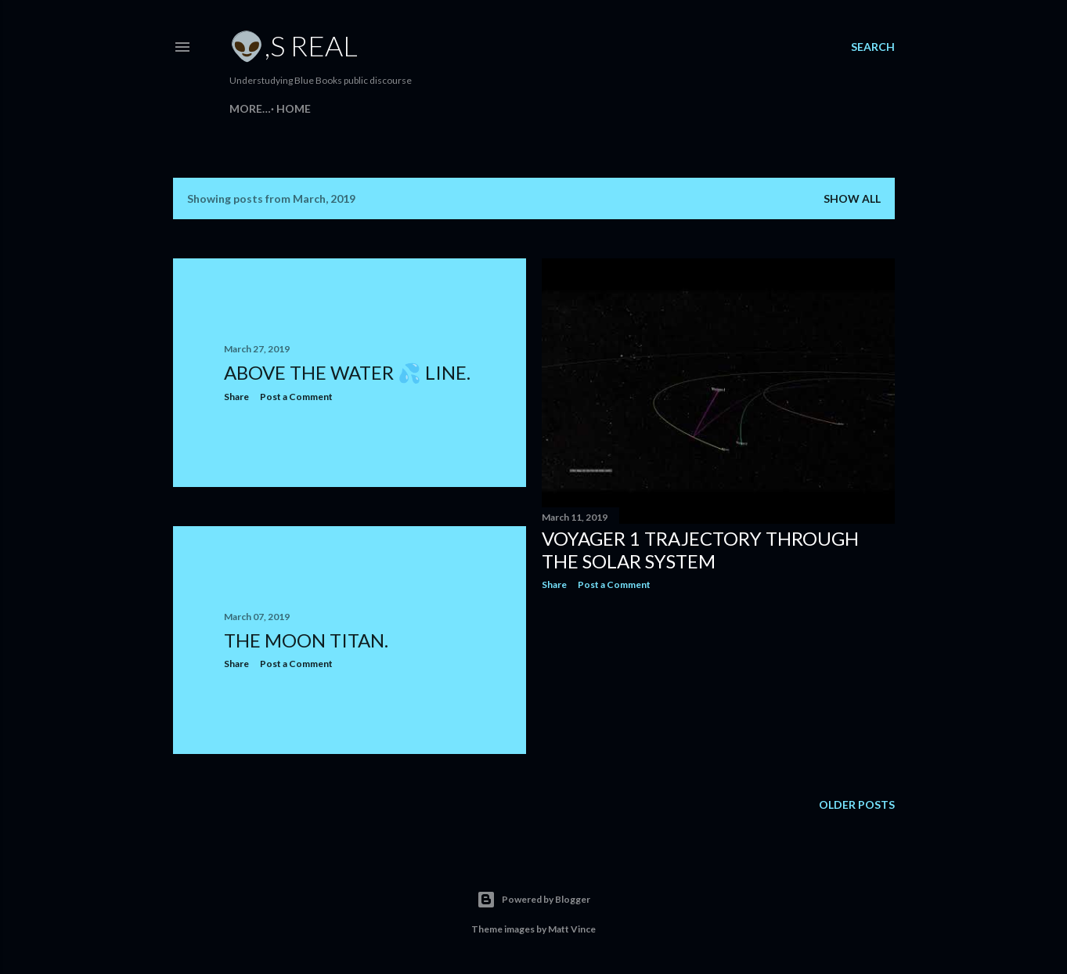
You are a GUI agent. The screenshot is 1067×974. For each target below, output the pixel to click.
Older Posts (857, 804)
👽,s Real (293, 45)
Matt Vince (572, 929)
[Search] (873, 47)
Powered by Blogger (533, 899)
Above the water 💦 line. (347, 372)
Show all (852, 198)
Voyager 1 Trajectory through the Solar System (700, 549)
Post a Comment (296, 396)
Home (252, 108)
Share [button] (236, 396)
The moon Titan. (306, 640)
